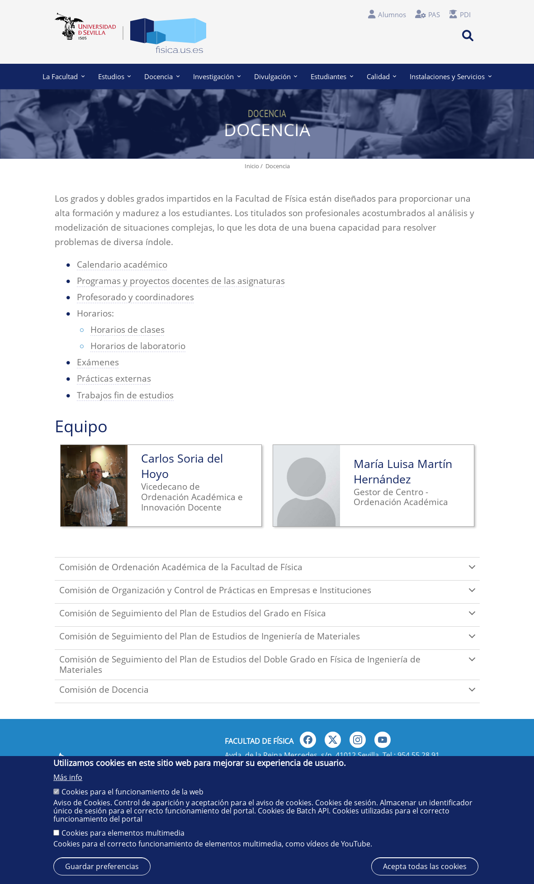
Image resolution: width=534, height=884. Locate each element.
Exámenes (98, 362)
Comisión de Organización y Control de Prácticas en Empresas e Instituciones (269, 593)
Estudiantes (332, 76)
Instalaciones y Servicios (450, 76)
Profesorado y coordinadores (135, 297)
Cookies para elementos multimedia (122, 833)
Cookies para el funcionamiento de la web (132, 792)
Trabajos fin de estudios (125, 395)
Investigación (217, 76)
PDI (465, 14)
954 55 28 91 (418, 755)
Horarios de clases (127, 330)
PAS (434, 14)
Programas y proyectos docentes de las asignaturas (181, 281)
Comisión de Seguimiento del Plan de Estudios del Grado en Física (269, 616)
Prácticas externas (114, 378)
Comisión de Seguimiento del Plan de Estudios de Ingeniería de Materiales (269, 639)
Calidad (382, 76)
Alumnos (392, 14)
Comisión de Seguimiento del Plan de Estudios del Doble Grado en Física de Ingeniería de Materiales (269, 664)
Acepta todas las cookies (425, 866)
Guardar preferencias (102, 866)
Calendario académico (122, 264)
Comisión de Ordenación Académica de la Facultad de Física (269, 570)
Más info (67, 777)
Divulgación (276, 76)
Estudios (114, 76)
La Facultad (64, 76)
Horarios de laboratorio (137, 346)
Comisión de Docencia (269, 693)
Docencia (162, 76)
